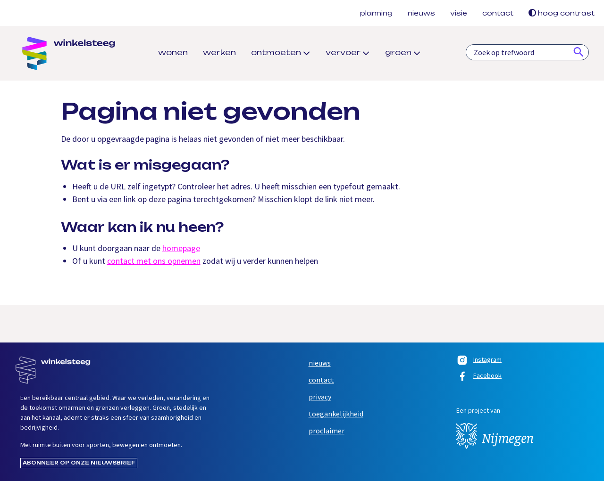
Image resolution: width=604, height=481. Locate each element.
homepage (181, 248)
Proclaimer (326, 430)
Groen (398, 52)
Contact (497, 13)
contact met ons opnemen (154, 260)
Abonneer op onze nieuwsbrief (79, 463)
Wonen (173, 52)
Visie (458, 13)
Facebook (479, 377)
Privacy (320, 396)
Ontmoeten (276, 52)
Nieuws (421, 13)
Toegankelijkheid (336, 413)
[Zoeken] (578, 52)
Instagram (479, 361)
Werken (219, 52)
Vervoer (343, 52)
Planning (376, 13)
